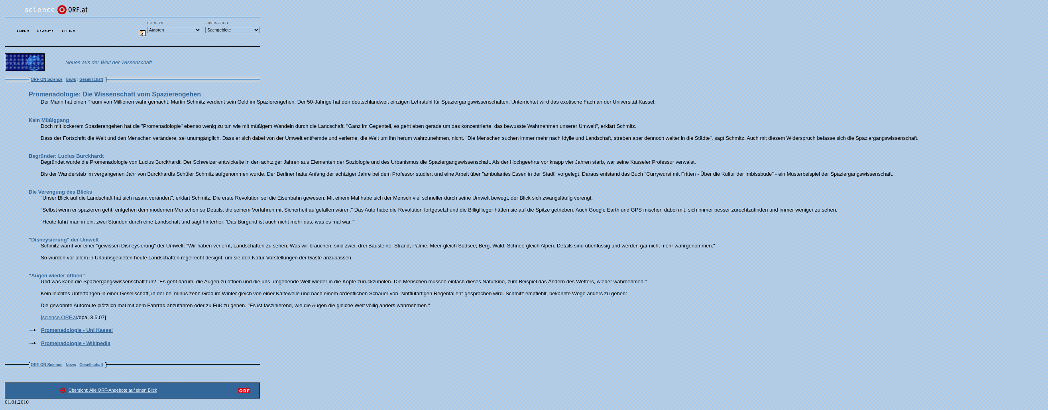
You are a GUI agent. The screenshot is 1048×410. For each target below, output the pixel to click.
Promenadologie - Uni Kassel (77, 330)
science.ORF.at (59, 317)
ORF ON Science (46, 79)
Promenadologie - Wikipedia (75, 343)
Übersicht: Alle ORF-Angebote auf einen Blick (113, 390)
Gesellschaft (91, 79)
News (71, 79)
